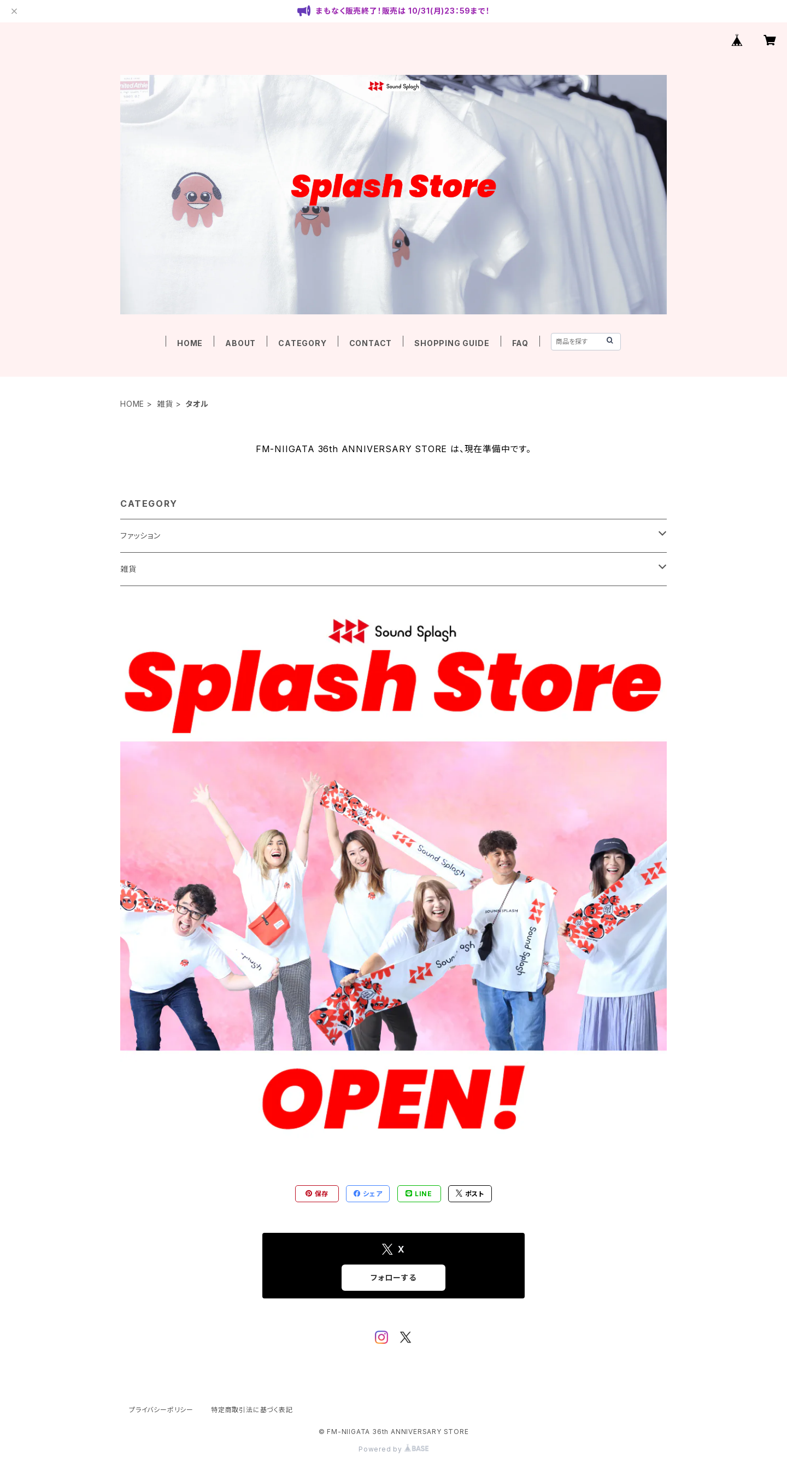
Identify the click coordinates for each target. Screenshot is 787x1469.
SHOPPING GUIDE (451, 343)
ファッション (140, 535)
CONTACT (370, 343)
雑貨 (165, 403)
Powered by (393, 1449)
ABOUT (240, 343)
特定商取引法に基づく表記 (252, 1410)
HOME (190, 343)
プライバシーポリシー (161, 1410)
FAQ (520, 343)
